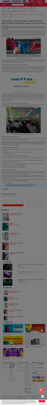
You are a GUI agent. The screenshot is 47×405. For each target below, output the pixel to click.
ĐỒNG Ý (42, 401)
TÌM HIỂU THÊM (42, 403)
